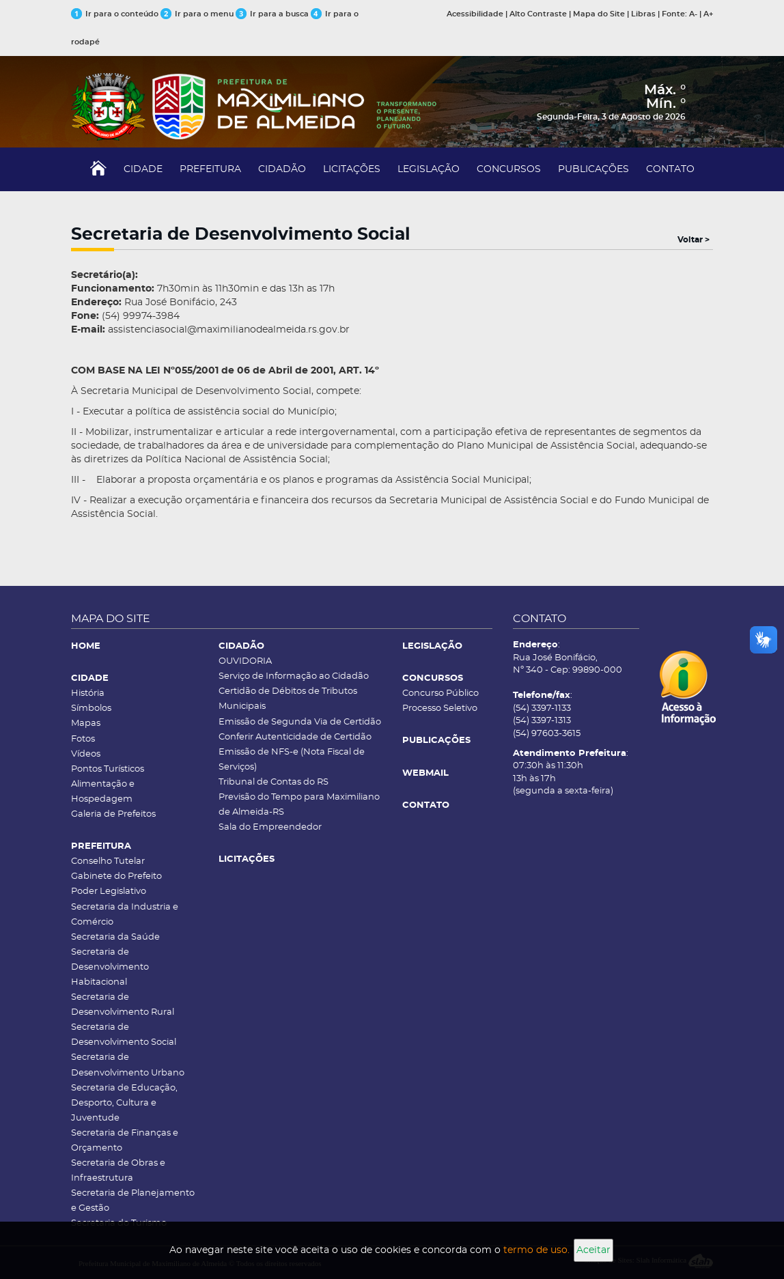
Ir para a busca (272, 14)
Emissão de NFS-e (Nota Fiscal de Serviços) (292, 760)
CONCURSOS (509, 169)
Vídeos (85, 754)
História (87, 693)
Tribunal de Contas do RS (273, 782)
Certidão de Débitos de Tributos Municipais (288, 699)
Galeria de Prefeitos (113, 814)
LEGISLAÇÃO (428, 169)
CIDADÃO (282, 169)
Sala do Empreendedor (270, 827)
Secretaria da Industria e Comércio (124, 915)
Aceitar (593, 1250)
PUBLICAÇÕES (593, 169)
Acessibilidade (475, 14)
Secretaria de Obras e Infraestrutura (118, 1171)
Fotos (83, 739)
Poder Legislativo (108, 891)
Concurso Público (440, 693)
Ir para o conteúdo (114, 14)
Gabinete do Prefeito (116, 876)
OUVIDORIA (245, 661)
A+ (708, 14)
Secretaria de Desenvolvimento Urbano (127, 1065)
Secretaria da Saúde (115, 937)
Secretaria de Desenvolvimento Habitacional (110, 967)
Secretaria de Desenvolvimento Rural (122, 1005)
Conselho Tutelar (108, 861)
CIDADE (143, 169)
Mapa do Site (599, 14)
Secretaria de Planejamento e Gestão (133, 1201)
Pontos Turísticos (107, 769)
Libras (643, 14)
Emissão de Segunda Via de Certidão (300, 722)
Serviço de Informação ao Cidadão (294, 676)
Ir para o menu (198, 14)
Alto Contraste (538, 14)
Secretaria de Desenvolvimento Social (123, 1035)
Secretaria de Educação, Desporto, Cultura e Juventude (124, 1103)
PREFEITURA (210, 169)
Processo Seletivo (439, 708)
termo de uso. (536, 1250)
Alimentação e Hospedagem (103, 792)
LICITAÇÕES (351, 169)
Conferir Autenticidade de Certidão (295, 737)
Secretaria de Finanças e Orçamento (124, 1141)
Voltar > (693, 240)
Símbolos (91, 708)
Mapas (85, 723)
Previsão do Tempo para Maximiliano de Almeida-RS (299, 805)
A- (693, 14)
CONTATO (670, 169)
